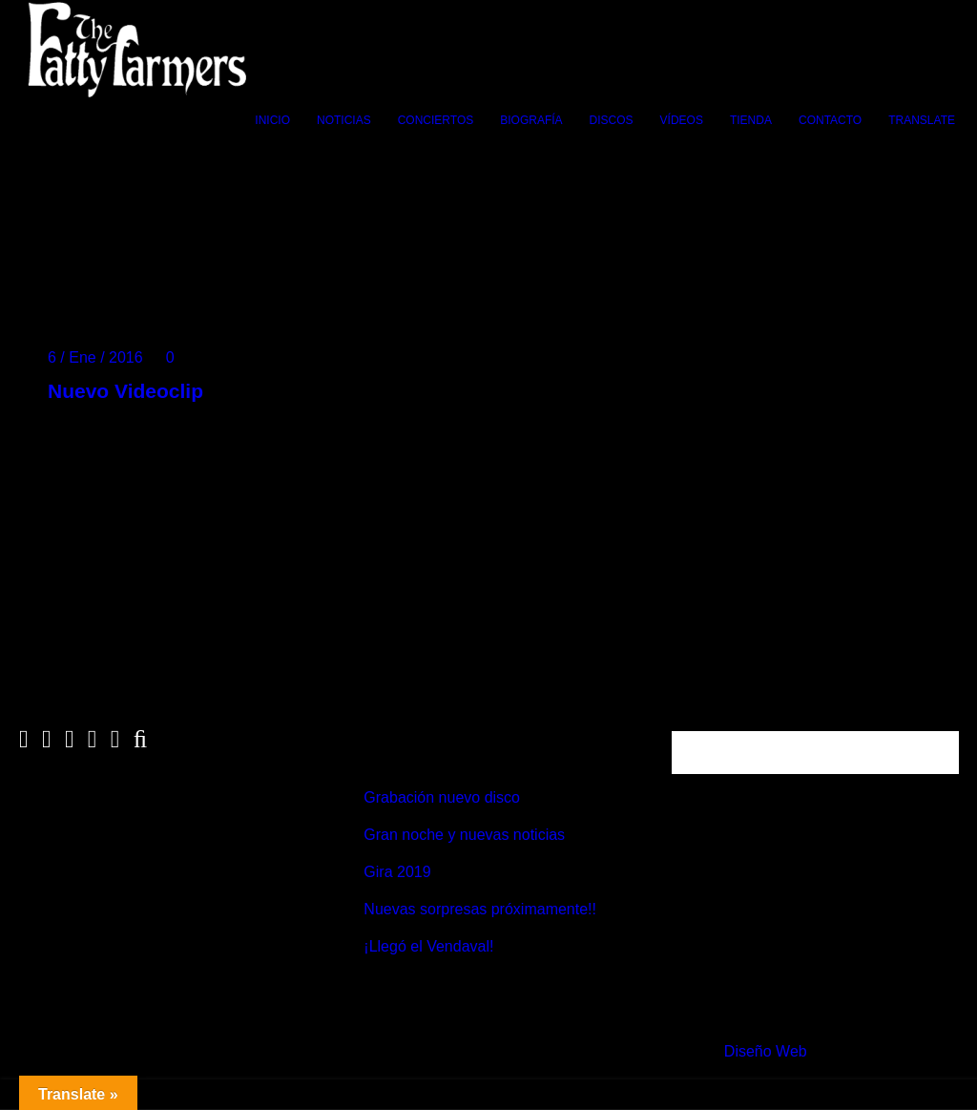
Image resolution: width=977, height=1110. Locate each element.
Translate (921, 120)
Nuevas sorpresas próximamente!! (480, 909)
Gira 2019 (397, 872)
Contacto (830, 120)
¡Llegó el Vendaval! (428, 946)
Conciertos (436, 120)
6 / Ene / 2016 (95, 357)
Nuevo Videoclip (125, 391)
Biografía (531, 120)
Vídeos (681, 120)
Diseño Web (765, 1051)
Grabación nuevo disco (442, 797)
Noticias (344, 120)
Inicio (272, 120)
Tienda (751, 120)
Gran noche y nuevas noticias (464, 835)
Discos (612, 120)
